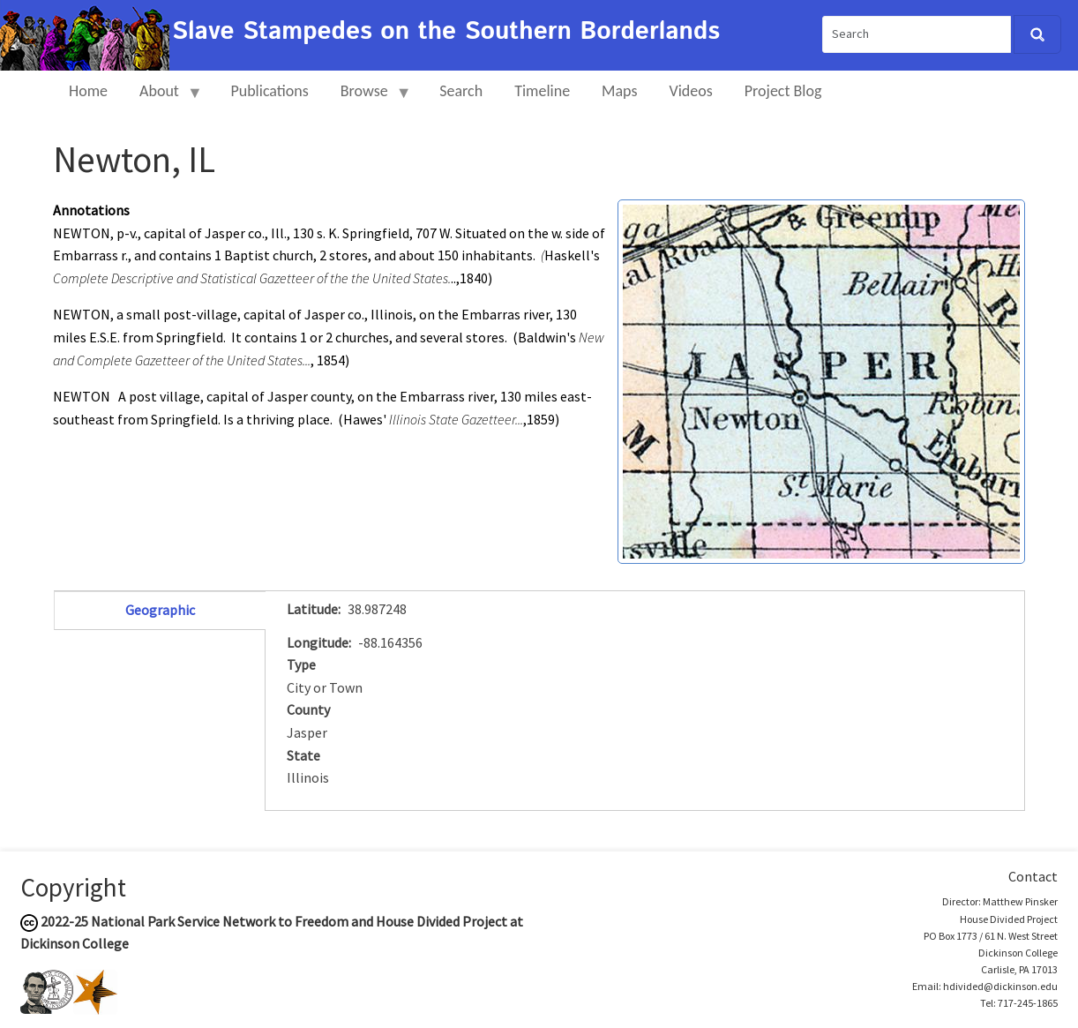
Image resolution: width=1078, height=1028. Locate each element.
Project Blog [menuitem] (783, 91)
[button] (821, 379)
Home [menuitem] (88, 91)
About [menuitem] (163, 98)
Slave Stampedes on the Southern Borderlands (446, 31)
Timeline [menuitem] (542, 91)
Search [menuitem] (461, 91)
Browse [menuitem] (368, 98)
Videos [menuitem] (691, 91)
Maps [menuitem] (619, 91)
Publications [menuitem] (269, 91)
